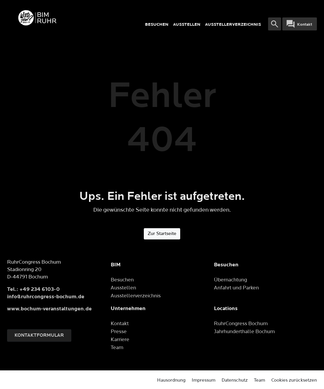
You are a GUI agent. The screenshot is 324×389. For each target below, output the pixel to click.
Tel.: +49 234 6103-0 (33, 289)
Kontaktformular (39, 335)
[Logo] (71, 17)
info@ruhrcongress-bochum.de (45, 297)
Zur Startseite (162, 233)
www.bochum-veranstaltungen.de (49, 309)
